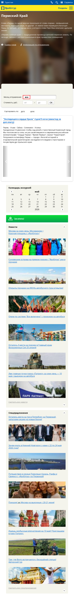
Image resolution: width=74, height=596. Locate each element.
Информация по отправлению (36, 45)
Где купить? (19, 218)
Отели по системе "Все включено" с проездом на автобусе (37, 316)
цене (32, 111)
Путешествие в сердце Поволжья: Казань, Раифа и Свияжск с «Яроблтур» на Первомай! (33, 475)
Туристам (9, 2)
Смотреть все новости (18, 402)
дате (23, 111)
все (26, 97)
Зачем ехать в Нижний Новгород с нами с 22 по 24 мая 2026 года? (35, 446)
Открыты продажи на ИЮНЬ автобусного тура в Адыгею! (36, 288)
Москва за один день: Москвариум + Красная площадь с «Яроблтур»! (26, 232)
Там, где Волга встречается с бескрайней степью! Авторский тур (32, 560)
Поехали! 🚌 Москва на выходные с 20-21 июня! (31, 502)
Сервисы (68, 2)
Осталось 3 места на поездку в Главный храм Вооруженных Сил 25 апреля (30, 346)
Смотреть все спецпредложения (22, 588)
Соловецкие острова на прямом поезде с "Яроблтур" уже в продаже (37, 260)
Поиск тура (57, 2)
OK (51, 102)
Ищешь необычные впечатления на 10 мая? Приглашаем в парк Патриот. (36, 532)
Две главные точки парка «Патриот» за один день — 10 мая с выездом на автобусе (35, 374)
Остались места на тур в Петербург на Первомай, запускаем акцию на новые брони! (32, 418)
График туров (10, 45)
